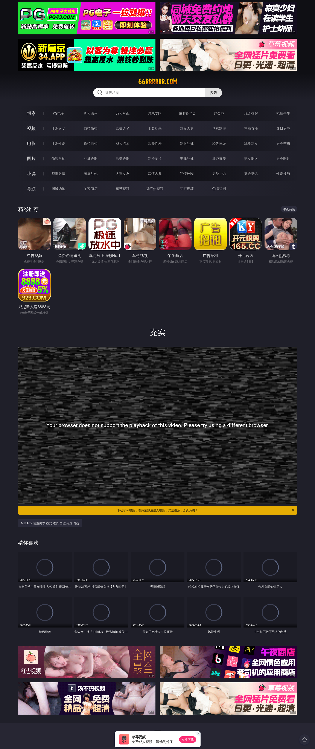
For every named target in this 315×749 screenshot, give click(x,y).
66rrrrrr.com (157, 81)
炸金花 (219, 113)
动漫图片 (155, 158)
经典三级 (219, 143)
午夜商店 (90, 188)
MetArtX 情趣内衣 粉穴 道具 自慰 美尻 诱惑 (50, 523)
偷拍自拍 (90, 143)
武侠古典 (155, 173)
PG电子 (58, 113)
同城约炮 (58, 188)
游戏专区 (155, 113)
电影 (31, 143)
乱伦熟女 (251, 143)
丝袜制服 (219, 128)
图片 (31, 158)
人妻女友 (122, 173)
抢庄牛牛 (283, 113)
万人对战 (122, 113)
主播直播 (251, 128)
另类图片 (283, 158)
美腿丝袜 (187, 158)
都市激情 (58, 173)
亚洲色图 (90, 158)
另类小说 (219, 173)
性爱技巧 (283, 173)
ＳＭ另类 (283, 128)
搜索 (213, 92)
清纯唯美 (219, 158)
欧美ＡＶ (122, 128)
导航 (31, 188)
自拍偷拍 (90, 128)
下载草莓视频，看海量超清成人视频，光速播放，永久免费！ (206, 510)
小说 (31, 173)
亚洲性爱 (58, 143)
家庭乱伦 (90, 173)
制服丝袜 (187, 143)
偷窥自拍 (58, 158)
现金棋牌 (251, 113)
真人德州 (90, 113)
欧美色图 (122, 158)
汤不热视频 (154, 188)
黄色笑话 (251, 173)
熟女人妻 (187, 128)
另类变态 (283, 143)
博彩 (31, 113)
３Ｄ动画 (155, 128)
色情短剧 (219, 188)
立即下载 (188, 739)
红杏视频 (187, 188)
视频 (31, 128)
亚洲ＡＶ (58, 128)
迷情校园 (187, 173)
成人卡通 (122, 143)
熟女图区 (251, 158)
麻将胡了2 (187, 113)
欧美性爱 (155, 143)
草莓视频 (122, 188)
